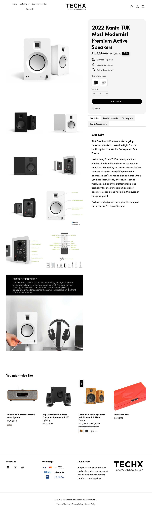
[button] (132, 6)
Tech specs (127, 118)
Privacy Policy (77, 504)
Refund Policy (90, 504)
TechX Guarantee (98, 123)
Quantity (95, 89)
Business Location (39, 4)
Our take (94, 118)
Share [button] (96, 108)
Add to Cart (116, 101)
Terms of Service (63, 504)
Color (99, 76)
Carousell (29, 9)
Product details (110, 118)
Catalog (23, 4)
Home (14, 4)
